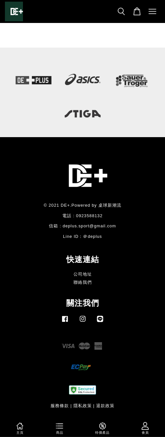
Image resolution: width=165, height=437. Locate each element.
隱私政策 (82, 405)
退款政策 (105, 405)
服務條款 (60, 405)
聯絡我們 (82, 282)
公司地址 (82, 274)
